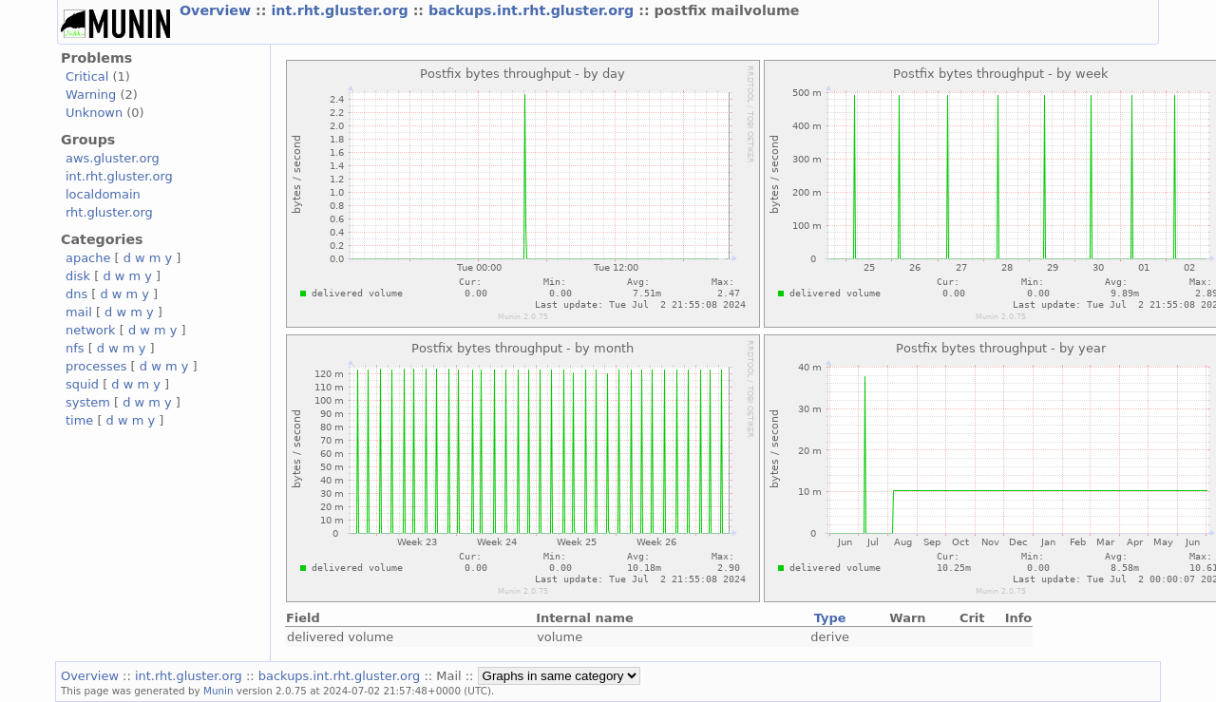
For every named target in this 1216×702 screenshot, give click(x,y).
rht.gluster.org (109, 212)
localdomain (103, 194)
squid (82, 384)
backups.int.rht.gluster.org (533, 10)
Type (830, 618)
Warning (91, 94)
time (79, 420)
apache (88, 258)
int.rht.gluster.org (341, 10)
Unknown (94, 112)
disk (78, 276)
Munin (218, 690)
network (91, 330)
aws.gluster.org (113, 158)
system (88, 402)
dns (76, 294)
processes (96, 366)
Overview (218, 10)
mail (79, 312)
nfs (75, 348)
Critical (87, 76)
